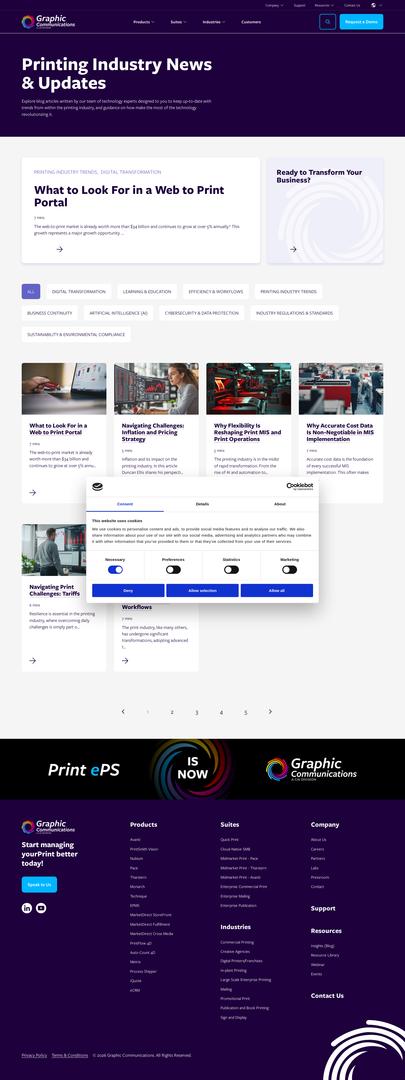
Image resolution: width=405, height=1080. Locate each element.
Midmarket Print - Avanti (240, 877)
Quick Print (230, 839)
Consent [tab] (125, 504)
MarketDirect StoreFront (151, 914)
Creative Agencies (235, 951)
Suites (179, 21)
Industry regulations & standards (294, 313)
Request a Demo (361, 22)
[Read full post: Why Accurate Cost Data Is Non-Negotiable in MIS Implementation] (341, 492)
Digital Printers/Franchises (241, 960)
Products (144, 21)
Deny (128, 590)
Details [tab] (202, 504)
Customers (251, 21)
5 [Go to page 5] (246, 711)
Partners (318, 858)
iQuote (136, 980)
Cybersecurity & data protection (202, 313)
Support (300, 5)
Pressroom (320, 877)
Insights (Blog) (322, 945)
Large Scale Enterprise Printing (246, 979)
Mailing (226, 989)
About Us (318, 839)
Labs (314, 867)
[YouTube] (41, 908)
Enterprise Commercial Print (244, 886)
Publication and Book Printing (245, 1007)
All (31, 291)
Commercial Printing (237, 942)
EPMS (134, 905)
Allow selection (202, 590)
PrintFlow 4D (141, 943)
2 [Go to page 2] (172, 711)
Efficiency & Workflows (216, 291)
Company (275, 5)
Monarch (137, 886)
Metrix (135, 961)
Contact (317, 886)
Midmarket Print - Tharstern (244, 867)
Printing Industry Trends (289, 291)
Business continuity (49, 313)
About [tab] (280, 504)
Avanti (135, 839)
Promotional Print (235, 998)
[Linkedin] (27, 908)
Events (316, 973)
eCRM (135, 990)
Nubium (136, 858)
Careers (317, 848)
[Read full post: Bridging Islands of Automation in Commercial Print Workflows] (156, 660)
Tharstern (138, 877)
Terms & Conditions (70, 1055)
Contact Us (352, 5)
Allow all (277, 590)
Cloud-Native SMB (235, 848)
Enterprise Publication (238, 905)
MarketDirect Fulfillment (150, 924)
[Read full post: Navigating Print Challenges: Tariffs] (64, 660)
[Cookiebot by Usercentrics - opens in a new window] (290, 487)
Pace (134, 867)
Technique (138, 896)
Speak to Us (39, 884)
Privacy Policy (34, 1055)
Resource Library (325, 954)
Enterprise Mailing (235, 896)
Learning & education (147, 291)
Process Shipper (143, 971)
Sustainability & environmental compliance (76, 334)
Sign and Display (234, 1017)
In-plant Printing (233, 970)
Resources (324, 5)
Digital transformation (79, 291)
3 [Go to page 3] (197, 711)
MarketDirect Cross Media (151, 933)
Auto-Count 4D (142, 952)
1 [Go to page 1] (148, 711)
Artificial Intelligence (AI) (118, 313)
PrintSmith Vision (144, 848)
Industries (214, 21)
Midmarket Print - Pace (239, 858)
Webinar (318, 964)
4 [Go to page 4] (221, 711)
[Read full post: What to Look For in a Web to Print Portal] (64, 492)
